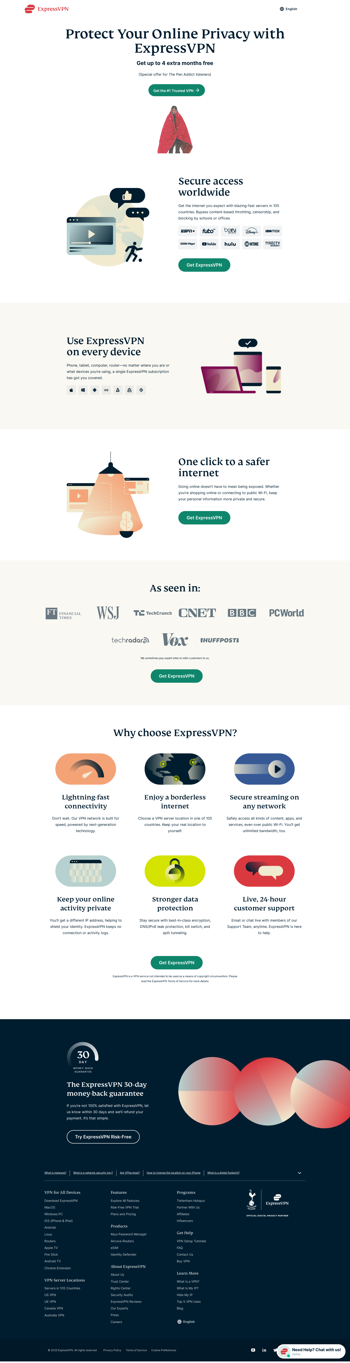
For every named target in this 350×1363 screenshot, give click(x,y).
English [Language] (291, 9)
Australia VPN (54, 1317)
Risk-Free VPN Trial (125, 1209)
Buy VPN (183, 1263)
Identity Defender (123, 1256)
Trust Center (120, 1283)
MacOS (49, 1209)
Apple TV (51, 1249)
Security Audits (122, 1296)
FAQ (180, 1249)
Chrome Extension (57, 1269)
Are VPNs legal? (130, 1174)
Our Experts (119, 1310)
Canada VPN (53, 1310)
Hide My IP (185, 1296)
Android (50, 1229)
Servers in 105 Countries (62, 1290)
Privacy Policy (112, 1351)
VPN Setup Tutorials (191, 1242)
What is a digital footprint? (223, 1174)
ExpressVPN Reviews (126, 1303)
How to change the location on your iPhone (173, 1174)
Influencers (185, 1222)
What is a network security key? (93, 1174)
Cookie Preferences (163, 1351)
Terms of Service (136, 1351)
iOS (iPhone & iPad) (58, 1222)
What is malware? (55, 1174)
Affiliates (183, 1215)
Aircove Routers (122, 1242)
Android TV (52, 1263)
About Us (117, 1276)
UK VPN (50, 1303)
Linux (48, 1236)
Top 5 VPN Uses (189, 1303)
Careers (116, 1323)
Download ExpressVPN (61, 1202)
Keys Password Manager (129, 1236)
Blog (180, 1310)
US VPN (50, 1296)
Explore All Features (125, 1202)
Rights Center (121, 1290)
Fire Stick (51, 1256)
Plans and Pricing (123, 1215)
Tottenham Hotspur (191, 1202)
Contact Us (185, 1256)
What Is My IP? (187, 1290)
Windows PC (53, 1215)
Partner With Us (188, 1209)
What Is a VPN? (188, 1283)
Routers (50, 1242)
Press (115, 1317)
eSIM (114, 1249)
